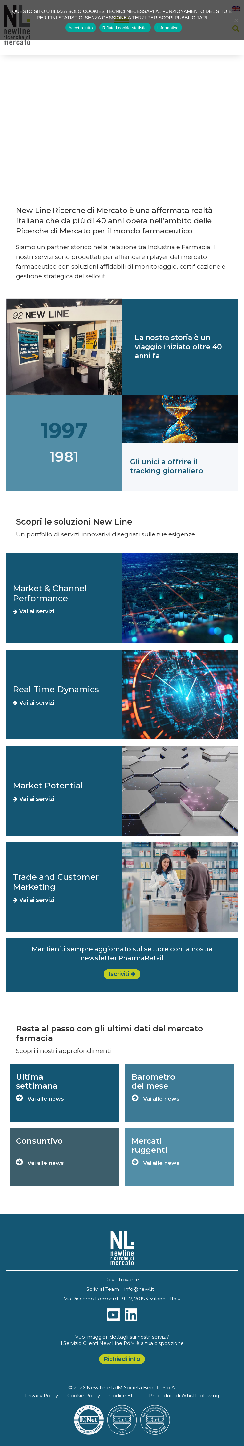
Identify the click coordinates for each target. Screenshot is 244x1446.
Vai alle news (40, 1099)
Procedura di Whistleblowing (184, 1395)
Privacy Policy (41, 1395)
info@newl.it (139, 1289)
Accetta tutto (81, 27)
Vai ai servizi (33, 611)
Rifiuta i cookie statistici (125, 27)
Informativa (168, 27)
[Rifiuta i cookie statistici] (236, 20)
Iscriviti (122, 974)
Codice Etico (124, 1395)
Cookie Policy (83, 1395)
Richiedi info (122, 1359)
